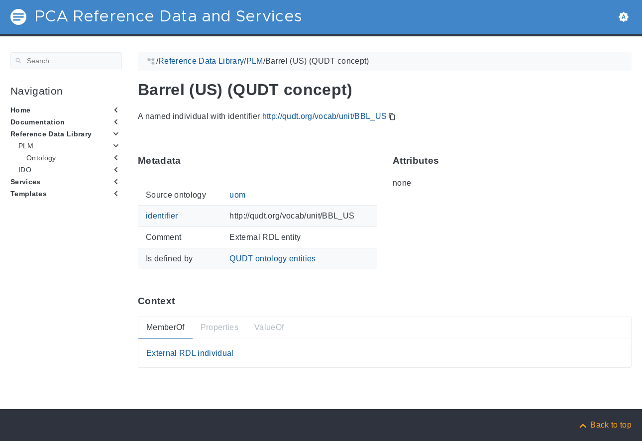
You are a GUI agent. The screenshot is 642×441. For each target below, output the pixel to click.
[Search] (66, 60)
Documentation (37, 122)
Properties (219, 327)
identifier (162, 216)
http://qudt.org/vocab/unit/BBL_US (324, 116)
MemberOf (165, 327)
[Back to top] (605, 425)
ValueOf (269, 327)
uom (237, 195)
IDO (24, 170)
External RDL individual (190, 353)
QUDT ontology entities (272, 258)
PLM (25, 146)
